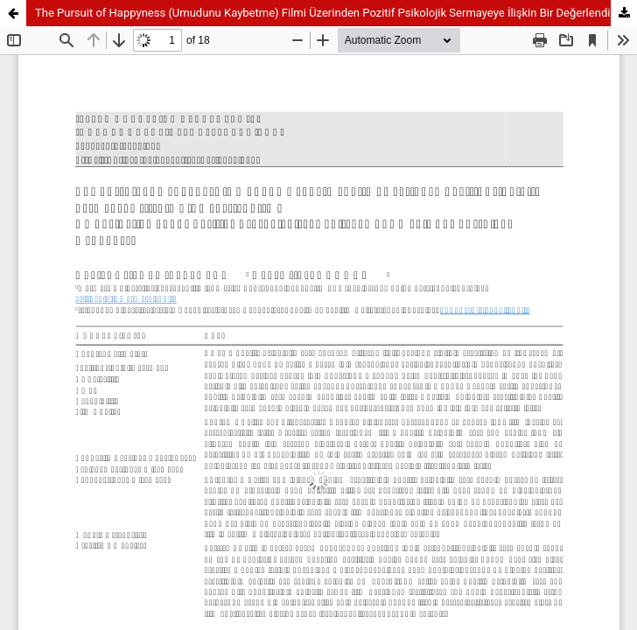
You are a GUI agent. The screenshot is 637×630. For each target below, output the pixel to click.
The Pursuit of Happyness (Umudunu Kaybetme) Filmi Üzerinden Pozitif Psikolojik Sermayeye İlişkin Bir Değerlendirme (332, 12)
